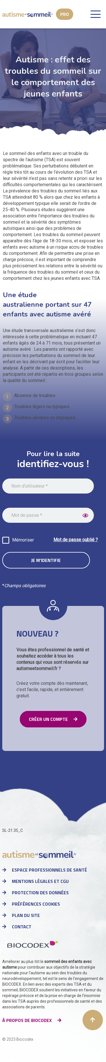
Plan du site (26, 915)
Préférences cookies (36, 904)
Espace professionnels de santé (49, 869)
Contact (21, 926)
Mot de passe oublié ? (75, 539)
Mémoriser (23, 540)
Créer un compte (48, 719)
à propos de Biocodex (27, 1020)
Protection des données (40, 892)
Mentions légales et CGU (40, 881)
